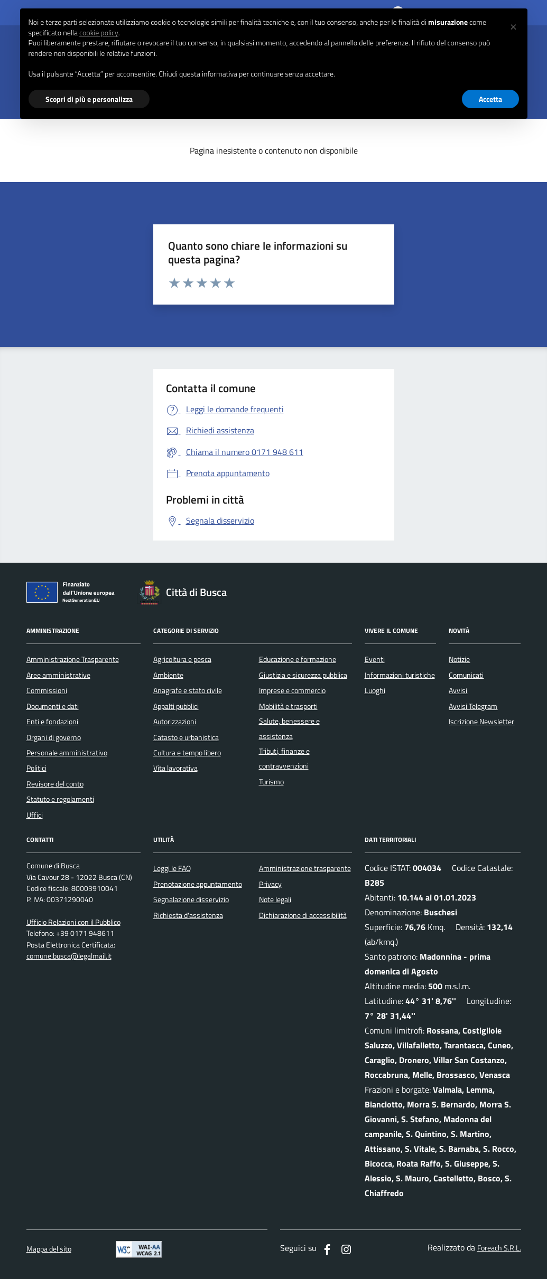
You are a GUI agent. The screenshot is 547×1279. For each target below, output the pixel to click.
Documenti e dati (52, 706)
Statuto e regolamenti (60, 799)
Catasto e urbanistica (186, 737)
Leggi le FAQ (172, 868)
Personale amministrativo (66, 753)
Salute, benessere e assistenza (289, 728)
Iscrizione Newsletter (481, 721)
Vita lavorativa (175, 768)
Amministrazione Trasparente (72, 659)
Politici (36, 768)
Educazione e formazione (297, 659)
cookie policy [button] (98, 32)
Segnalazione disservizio (191, 899)
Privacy (270, 884)
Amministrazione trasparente (305, 868)
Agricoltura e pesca (182, 659)
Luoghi (375, 690)
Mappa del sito (48, 1249)
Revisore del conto (55, 784)
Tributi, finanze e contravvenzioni (284, 758)
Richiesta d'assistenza (188, 915)
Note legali (275, 899)
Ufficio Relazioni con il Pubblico (73, 922)
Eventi (375, 659)
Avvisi (458, 690)
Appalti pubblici (176, 706)
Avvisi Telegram (473, 706)
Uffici (34, 815)
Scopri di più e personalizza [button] (89, 99)
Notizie (459, 659)
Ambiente (168, 675)
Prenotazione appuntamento (197, 884)
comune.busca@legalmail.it (69, 956)
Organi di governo (53, 737)
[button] (513, 25)
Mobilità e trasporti (288, 706)
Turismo (271, 782)
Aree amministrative (58, 675)
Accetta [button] (490, 99)
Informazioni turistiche (400, 675)
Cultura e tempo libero (187, 753)
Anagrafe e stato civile (187, 690)
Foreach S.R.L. (499, 1248)
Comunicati (466, 675)
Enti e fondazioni (52, 721)
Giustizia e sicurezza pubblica (303, 675)
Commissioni (46, 690)
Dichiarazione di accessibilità (303, 915)
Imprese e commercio (292, 690)
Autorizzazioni (174, 721)
